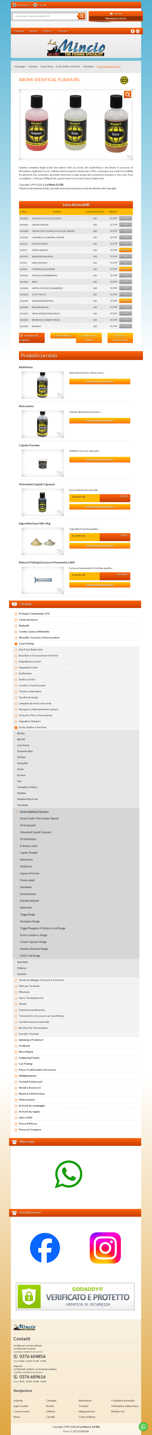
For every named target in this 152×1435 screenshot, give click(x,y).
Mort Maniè (26, 1051)
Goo (19, 781)
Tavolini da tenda (28, 697)
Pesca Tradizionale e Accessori (37, 1069)
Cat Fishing (25, 1063)
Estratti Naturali (29, 900)
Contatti (83, 1405)
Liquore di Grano (29, 873)
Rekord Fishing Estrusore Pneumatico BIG (47, 562)
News (17, 1416)
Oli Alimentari (28, 839)
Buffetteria (25, 673)
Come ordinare (62, 335)
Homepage (19, 66)
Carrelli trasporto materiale (34, 1021)
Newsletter (85, 1400)
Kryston (21, 775)
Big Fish (21, 739)
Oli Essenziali (27, 825)
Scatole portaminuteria (32, 1009)
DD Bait (21, 757)
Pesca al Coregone (30, 1129)
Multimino (26, 367)
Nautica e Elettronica (32, 1093)
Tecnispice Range (29, 921)
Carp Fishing (46, 66)
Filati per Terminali (29, 985)
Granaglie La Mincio (27, 787)
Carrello (50, 1416)
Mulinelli (24, 625)
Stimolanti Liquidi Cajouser (37, 484)
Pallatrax (22, 967)
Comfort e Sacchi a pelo (32, 685)
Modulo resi (117, 1411)
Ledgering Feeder (29, 1057)
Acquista (125, 250)
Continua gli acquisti (29, 338)
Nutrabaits (88, 66)
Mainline (21, 793)
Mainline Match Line (27, 799)
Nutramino (26, 406)
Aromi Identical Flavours (34, 811)
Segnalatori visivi (28, 667)
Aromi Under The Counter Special (39, 818)
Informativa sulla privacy (124, 1405)
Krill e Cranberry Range (33, 935)
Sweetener (26, 887)
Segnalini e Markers (30, 721)
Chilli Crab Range (30, 955)
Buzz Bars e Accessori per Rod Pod (38, 655)
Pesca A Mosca (28, 1123)
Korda (20, 769)
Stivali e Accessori (30, 1087)
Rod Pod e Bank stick (31, 649)
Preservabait (27, 880)
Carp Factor (23, 745)
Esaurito (125, 218)
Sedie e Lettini (27, 679)
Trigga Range (27, 914)
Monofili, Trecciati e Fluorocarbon (39, 637)
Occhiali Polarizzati (30, 1081)
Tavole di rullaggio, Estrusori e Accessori (41, 979)
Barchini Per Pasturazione (33, 1027)
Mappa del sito (87, 1411)
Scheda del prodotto (100, 381)
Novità (50, 1405)
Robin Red (26, 907)
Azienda (18, 1400)
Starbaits (21, 973)
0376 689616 (32, 1376)
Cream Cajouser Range (33, 941)
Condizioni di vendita (88, 338)
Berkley (21, 733)
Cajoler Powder (29, 445)
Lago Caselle (21, 1405)
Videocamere (27, 1099)
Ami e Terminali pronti (31, 997)
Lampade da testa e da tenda (35, 703)
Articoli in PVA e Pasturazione (35, 715)
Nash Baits (22, 961)
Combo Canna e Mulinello (34, 631)
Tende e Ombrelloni (30, 691)
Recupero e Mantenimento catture (38, 709)
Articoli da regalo (29, 1111)
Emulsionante (28, 894)
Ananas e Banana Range (34, 948)
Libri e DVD (25, 1117)
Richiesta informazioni (120, 338)
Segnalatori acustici (30, 661)
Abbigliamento (28, 1075)
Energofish (22, 763)
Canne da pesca (28, 619)
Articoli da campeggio (32, 1105)
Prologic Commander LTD (34, 613)
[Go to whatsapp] (143, 1426)
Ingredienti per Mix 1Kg (34, 523)
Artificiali (24, 1045)
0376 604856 (32, 1356)
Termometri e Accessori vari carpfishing (41, 1015)
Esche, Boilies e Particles (68, 66)
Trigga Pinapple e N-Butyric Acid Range (42, 928)
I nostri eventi (21, 1411)
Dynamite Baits (25, 751)
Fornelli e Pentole (29, 1033)
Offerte (50, 1411)
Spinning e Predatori (31, 1039)
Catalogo (33, 66)
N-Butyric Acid (28, 845)
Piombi (22, 1003)
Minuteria (24, 991)
